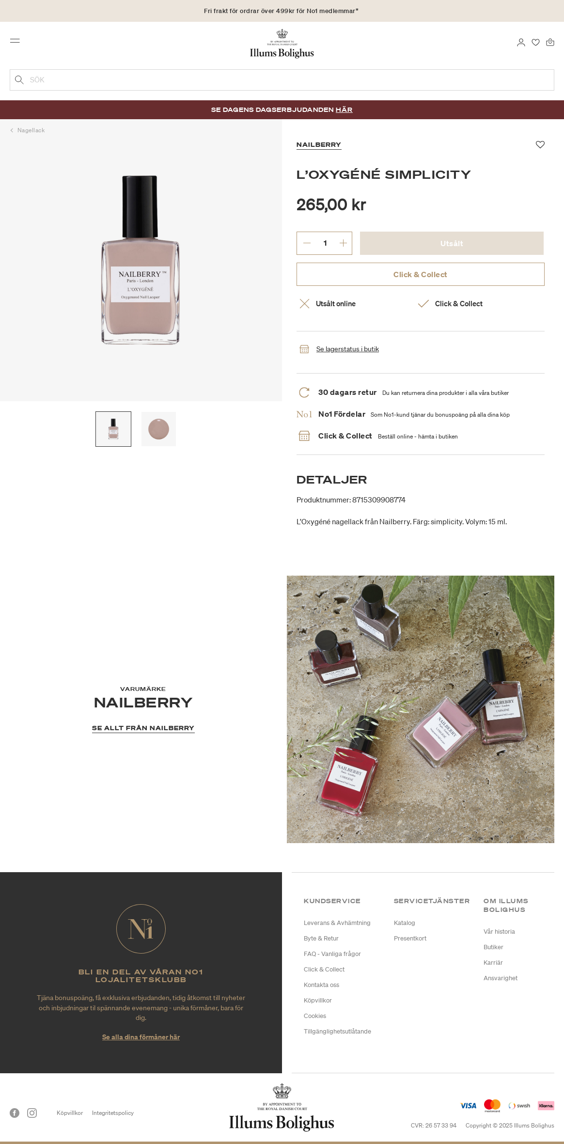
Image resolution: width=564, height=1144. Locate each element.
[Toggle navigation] (18, 43)
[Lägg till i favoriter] (540, 145)
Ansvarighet (500, 978)
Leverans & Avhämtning (337, 923)
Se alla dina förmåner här (141, 1036)
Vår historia (499, 931)
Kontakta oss (321, 985)
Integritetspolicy (113, 1113)
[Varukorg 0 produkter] (550, 41)
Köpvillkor (318, 1000)
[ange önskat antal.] (325, 243)
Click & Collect (420, 274)
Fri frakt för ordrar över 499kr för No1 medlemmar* (281, 11)
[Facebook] (14, 1113)
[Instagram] (32, 1113)
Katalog (404, 923)
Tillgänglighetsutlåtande (337, 1031)
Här (344, 110)
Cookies (315, 1016)
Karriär (493, 962)
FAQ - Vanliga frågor (332, 954)
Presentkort (410, 938)
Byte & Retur (321, 938)
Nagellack (31, 130)
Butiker (493, 947)
